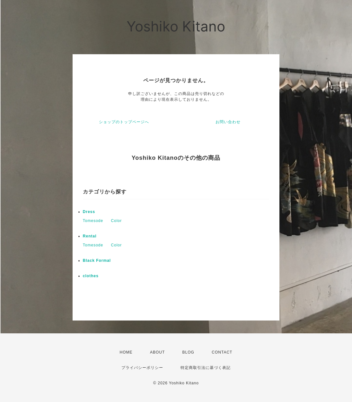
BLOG (188, 352)
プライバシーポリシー (142, 367)
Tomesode (93, 220)
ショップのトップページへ (124, 122)
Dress (89, 212)
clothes (91, 276)
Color (116, 220)
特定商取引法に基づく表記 (205, 367)
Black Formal (97, 260)
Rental (90, 236)
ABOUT (157, 352)
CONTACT (222, 352)
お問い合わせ (228, 122)
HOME (126, 352)
